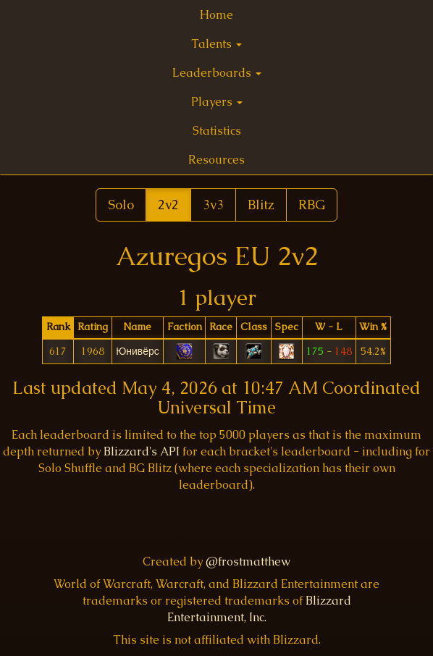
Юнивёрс (137, 351)
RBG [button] (311, 204)
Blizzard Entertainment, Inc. (259, 609)
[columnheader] (58, 327)
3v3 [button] (213, 204)
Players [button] (217, 101)
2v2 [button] (168, 204)
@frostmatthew (248, 561)
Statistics (217, 130)
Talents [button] (216, 43)
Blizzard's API (142, 451)
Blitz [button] (261, 204)
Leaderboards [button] (216, 72)
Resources (216, 159)
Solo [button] (121, 204)
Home (216, 14)
